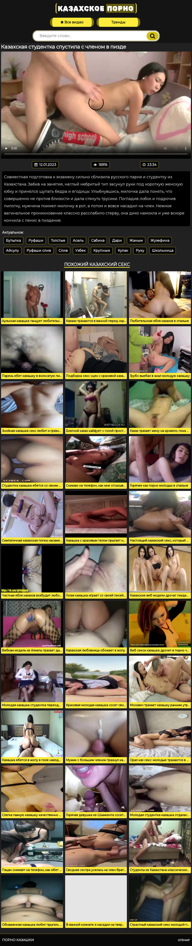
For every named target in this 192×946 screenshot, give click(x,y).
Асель (78, 241)
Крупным (101, 251)
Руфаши (35, 241)
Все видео (71, 22)
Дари (117, 241)
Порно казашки (18, 940)
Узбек (80, 251)
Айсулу (12, 251)
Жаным (136, 241)
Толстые (58, 241)
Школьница (162, 251)
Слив (63, 251)
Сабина (97, 241)
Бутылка (13, 241)
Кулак (123, 251)
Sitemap (184, 940)
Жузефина (159, 241)
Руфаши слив (39, 251)
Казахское (96, 8)
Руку (140, 251)
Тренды (118, 22)
